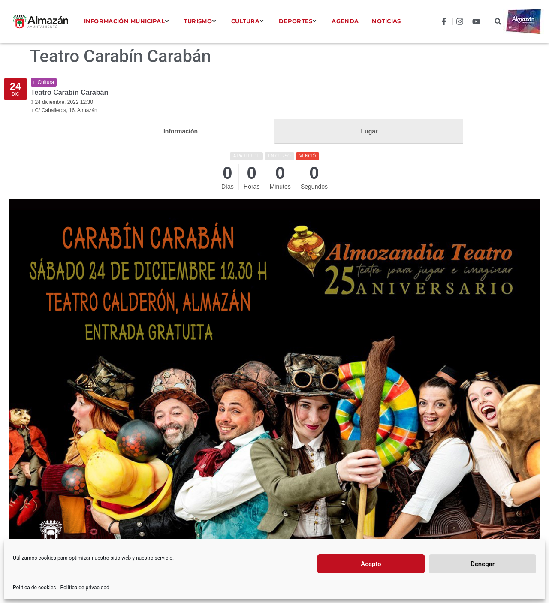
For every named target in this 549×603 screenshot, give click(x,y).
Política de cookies (34, 588)
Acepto (371, 564)
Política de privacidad (84, 588)
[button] (498, 21)
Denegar (483, 564)
